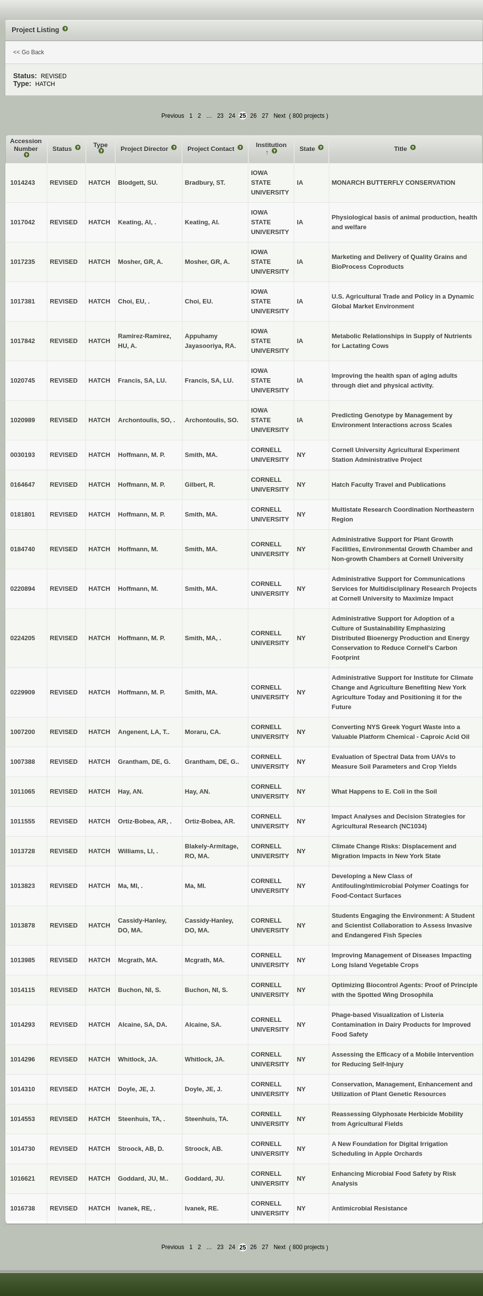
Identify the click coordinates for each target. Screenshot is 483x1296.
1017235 (22, 261)
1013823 (22, 885)
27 (265, 115)
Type (100, 145)
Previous (172, 115)
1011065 (22, 791)
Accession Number (26, 144)
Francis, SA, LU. (209, 380)
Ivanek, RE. (202, 1208)
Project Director (145, 148)
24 (232, 115)
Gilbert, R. (200, 484)
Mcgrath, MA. (205, 960)
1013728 (22, 851)
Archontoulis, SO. (212, 420)
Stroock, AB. (204, 1148)
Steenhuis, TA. (206, 1119)
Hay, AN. (197, 791)
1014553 (22, 1119)
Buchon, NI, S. (206, 990)
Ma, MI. (195, 885)
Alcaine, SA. (203, 1024)
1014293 (22, 1024)
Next (280, 115)
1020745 (22, 380)
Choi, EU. (199, 301)
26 (253, 115)
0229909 (22, 692)
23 (220, 115)
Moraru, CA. (203, 731)
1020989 (22, 420)
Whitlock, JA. (205, 1059)
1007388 (22, 761)
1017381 (22, 301)
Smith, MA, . (203, 638)
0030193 (22, 454)
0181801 (22, 514)
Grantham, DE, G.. (212, 761)
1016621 (22, 1178)
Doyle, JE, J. (203, 1089)
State (308, 148)
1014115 (22, 990)
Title (401, 148)
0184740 (22, 549)
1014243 (22, 182)
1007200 (22, 731)
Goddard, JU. (205, 1178)
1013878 (22, 925)
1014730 (22, 1148)
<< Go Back (28, 52)
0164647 (22, 484)
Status (63, 148)
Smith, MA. (201, 454)
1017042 (22, 222)
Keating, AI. (202, 222)
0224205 (22, 638)
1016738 (22, 1208)
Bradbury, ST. (205, 182)
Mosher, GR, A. (207, 261)
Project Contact (211, 148)
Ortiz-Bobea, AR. (210, 821)
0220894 (22, 588)
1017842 (22, 341)
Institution (271, 145)
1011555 (22, 821)
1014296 (22, 1059)
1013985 (22, 960)
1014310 (22, 1089)
